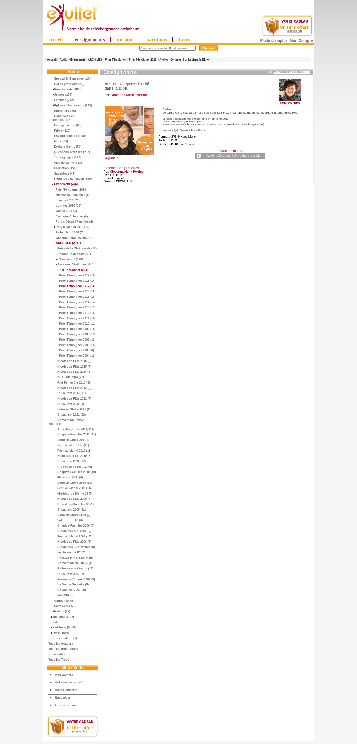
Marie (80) (58, 141)
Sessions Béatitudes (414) (72, 264)
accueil (56, 39)
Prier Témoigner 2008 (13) (72, 334)
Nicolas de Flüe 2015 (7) (70, 366)
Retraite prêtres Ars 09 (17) (72, 504)
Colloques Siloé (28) (67, 589)
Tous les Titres (59, 659)
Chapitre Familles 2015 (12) (71, 237)
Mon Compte (301, 40)
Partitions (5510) (62, 627)
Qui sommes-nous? (69, 682)
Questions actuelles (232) (69, 152)
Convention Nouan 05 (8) (71, 563)
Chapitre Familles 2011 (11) (72, 434)
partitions (157, 39)
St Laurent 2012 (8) (66, 404)
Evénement (77, 59)
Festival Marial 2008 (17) (70, 536)
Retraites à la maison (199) (70, 178)
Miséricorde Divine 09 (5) (71, 493)
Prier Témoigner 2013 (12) (72, 307)
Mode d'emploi (273, 40)
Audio (63, 59)
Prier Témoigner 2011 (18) (72, 318)
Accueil (52, 59)
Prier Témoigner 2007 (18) (72, 339)
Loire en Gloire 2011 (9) (70, 439)
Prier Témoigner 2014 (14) (72, 302)
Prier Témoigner (115, 59)
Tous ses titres (290, 102)
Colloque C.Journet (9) (68, 216)
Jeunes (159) (60, 94)
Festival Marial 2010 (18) (70, 450)
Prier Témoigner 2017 (142, 59)
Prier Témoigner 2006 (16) (72, 345)
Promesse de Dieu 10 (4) (70, 466)
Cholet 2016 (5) (63, 211)
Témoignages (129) (65, 157)
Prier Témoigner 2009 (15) (72, 328)
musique (125, 39)
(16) (72, 285)
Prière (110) (59, 130)
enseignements (90, 39)
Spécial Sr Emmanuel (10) (70, 78)
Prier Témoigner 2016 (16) (72, 291)
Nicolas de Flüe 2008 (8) (70, 541)
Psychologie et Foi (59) (68, 135)
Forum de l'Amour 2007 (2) (72, 579)
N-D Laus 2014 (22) (66, 377)
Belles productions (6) (67, 84)
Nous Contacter (66, 690)
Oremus (109, 181)
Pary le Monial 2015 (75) (69, 227)
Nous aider (62, 697)
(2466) (64, 184)
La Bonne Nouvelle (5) (69, 584)
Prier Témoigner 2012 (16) (72, 312)
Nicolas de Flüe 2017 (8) (69, 195)
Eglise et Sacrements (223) (70, 105)
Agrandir (129, 157)
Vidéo (55, 622)
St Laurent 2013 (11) (67, 393)
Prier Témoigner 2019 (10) (72, 275)
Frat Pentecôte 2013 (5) (69, 382)
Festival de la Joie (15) (69, 445)
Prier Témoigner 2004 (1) (71, 355)
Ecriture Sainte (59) (65, 146)
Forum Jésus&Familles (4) (71, 221)
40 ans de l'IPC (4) (66, 477)
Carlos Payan (61, 600)
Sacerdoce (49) (62, 173)
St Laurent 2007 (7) (66, 573)
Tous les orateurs (61, 643)
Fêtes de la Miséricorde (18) (73, 248)
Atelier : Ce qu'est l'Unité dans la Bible (184, 59)
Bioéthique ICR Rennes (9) (72, 547)
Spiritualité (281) (63, 110)
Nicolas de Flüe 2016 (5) (70, 361)
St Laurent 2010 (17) (67, 461)
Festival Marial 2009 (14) (70, 488)
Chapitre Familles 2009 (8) (71, 525)
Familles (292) (61, 100)
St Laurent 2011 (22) (67, 414)
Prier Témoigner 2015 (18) (72, 296)
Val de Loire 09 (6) (66, 520)
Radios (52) (59, 611)
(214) (68, 269)
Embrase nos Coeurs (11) (71, 568)
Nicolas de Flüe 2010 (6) (70, 455)
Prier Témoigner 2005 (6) (71, 350)
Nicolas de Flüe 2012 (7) (70, 398)
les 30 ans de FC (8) (67, 552)
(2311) (65, 243)
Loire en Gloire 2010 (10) (70, 482)
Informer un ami (66, 705)
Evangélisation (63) (65, 125)
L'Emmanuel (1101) (67, 259)
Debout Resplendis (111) (70, 253)
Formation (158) (63, 168)
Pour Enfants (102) (65, 89)
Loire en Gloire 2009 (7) (70, 515)
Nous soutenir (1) (63, 638)
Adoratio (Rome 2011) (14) (72, 429)
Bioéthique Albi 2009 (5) (70, 531)
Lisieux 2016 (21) (64, 200)
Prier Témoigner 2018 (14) (72, 280)
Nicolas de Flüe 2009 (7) (70, 498)
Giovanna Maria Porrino (292, 72)
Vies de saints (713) (65, 162)
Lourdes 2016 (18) (65, 205)
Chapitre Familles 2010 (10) (72, 472)
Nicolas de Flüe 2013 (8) (70, 388)
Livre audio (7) (62, 605)
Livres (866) (59, 632)
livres (184, 39)
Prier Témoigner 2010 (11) (72, 323)
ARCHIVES (95, 59)
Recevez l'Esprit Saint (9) (71, 557)
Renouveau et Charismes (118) (61, 117)
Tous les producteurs (64, 648)
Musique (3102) (61, 616)
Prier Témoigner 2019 (67, 189)
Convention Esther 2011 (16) (66, 421)
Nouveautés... (58, 654)
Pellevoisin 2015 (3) (66, 232)
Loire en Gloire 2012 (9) (70, 409)
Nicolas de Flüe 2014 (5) (70, 371)
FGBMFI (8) (61, 595)
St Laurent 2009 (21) (67, 509)
